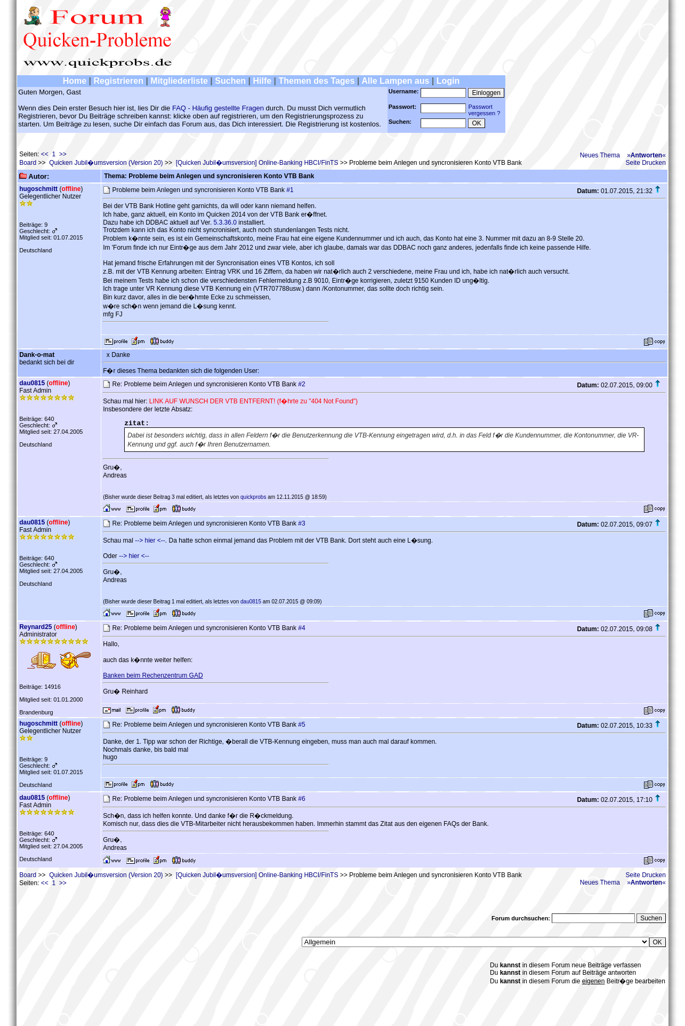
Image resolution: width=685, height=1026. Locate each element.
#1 (289, 190)
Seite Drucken (646, 162)
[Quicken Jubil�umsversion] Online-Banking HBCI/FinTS (257, 162)
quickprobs (253, 497)
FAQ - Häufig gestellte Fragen (218, 108)
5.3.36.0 (225, 222)
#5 (301, 724)
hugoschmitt (38, 189)
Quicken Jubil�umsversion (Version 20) (106, 162)
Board (27, 162)
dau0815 (32, 383)
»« (646, 155)
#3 (301, 523)
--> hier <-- (150, 540)
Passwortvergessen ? (484, 110)
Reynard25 (35, 627)
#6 (301, 798)
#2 (301, 384)
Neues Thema (600, 155)
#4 (301, 628)
